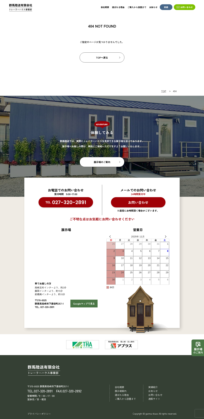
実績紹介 (153, 387)
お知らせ (153, 7)
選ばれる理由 (118, 7)
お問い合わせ (186, 7)
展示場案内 (120, 391)
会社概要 (105, 7)
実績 (166, 7)
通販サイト (154, 398)
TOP (163, 91)
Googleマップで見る (84, 303)
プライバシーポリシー (39, 413)
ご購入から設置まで (137, 7)
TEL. (65, 202)
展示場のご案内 (102, 162)
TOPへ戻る (102, 57)
